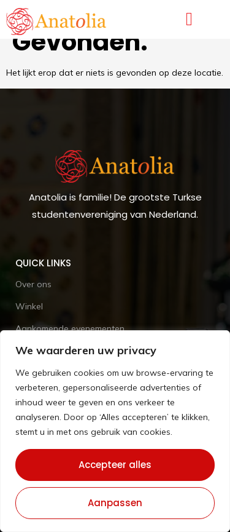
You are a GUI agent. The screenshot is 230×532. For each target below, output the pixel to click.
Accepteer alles (115, 464)
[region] (115, 431)
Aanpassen (115, 502)
